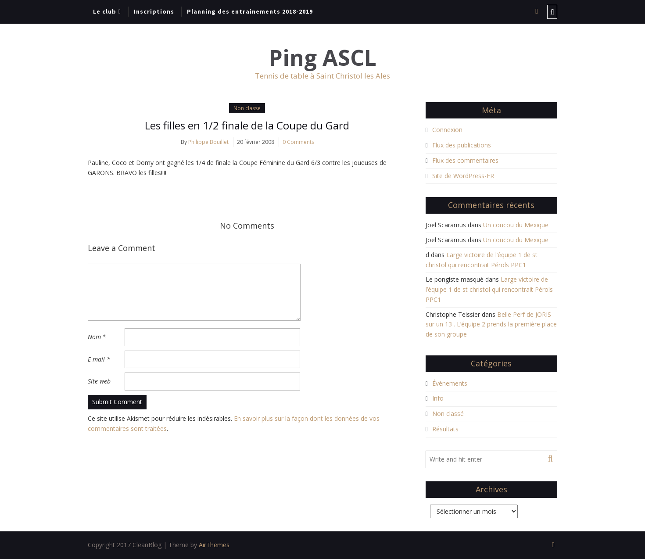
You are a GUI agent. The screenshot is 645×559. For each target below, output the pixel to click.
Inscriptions (154, 11)
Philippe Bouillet (208, 142)
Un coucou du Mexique (515, 225)
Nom (97, 337)
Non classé (247, 108)
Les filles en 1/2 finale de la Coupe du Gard (247, 125)
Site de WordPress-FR (463, 176)
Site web (99, 381)
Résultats (445, 429)
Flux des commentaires (465, 160)
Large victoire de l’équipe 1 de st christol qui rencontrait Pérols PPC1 (489, 289)
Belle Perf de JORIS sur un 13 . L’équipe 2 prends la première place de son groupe (491, 324)
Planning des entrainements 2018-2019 (250, 11)
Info (438, 398)
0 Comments (298, 142)
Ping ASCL (322, 58)
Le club (104, 11)
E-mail (99, 359)
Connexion (447, 129)
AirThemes (214, 545)
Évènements (449, 383)
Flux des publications (461, 145)
